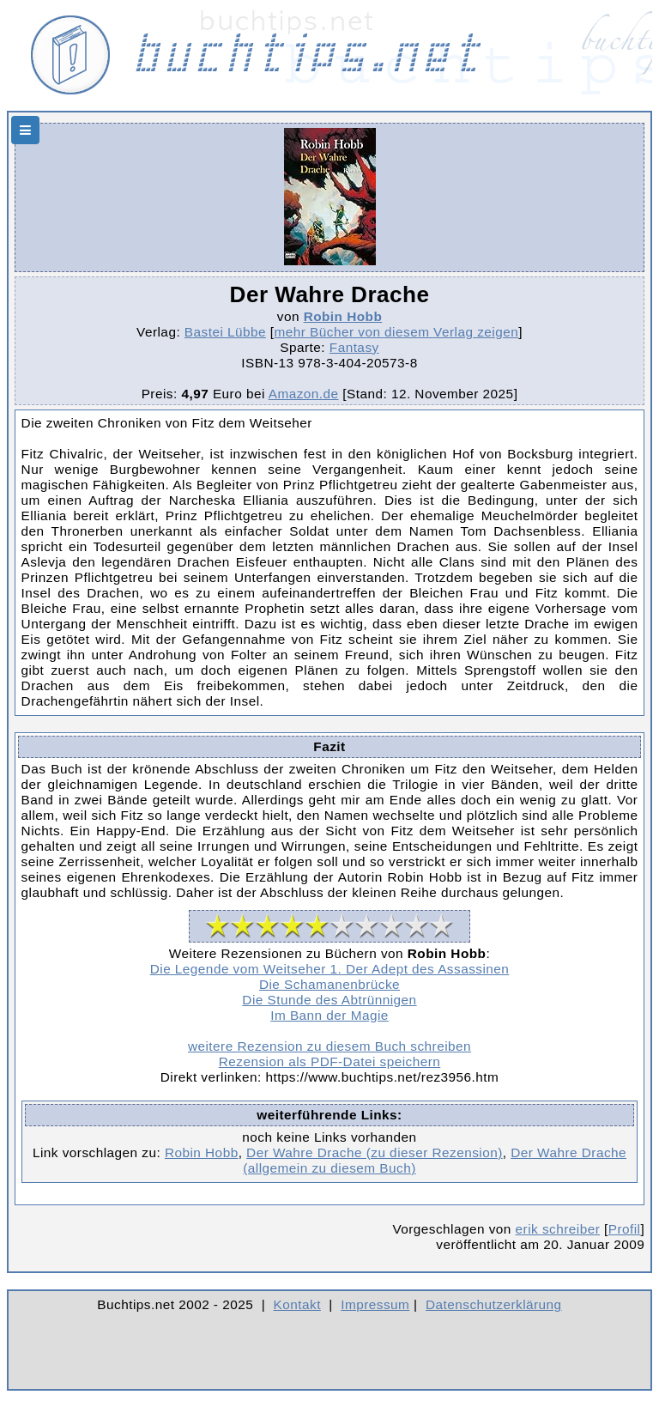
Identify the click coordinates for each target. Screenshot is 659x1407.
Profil (624, 1229)
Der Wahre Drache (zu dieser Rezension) (374, 1152)
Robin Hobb (343, 316)
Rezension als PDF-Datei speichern (330, 1061)
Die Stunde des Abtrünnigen (329, 999)
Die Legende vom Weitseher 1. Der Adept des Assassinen (330, 968)
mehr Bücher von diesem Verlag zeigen (397, 331)
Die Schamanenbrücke (329, 984)
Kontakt (297, 1304)
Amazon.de (304, 393)
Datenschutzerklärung (494, 1304)
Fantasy (354, 347)
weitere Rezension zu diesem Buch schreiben (329, 1046)
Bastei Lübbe (225, 331)
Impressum (375, 1304)
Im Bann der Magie (329, 1015)
